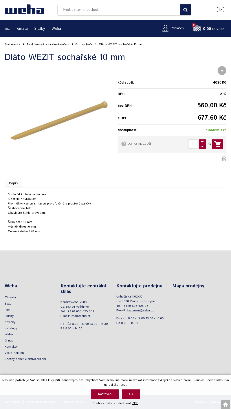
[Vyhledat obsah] (185, 9)
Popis (13, 183)
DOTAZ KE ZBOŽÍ (139, 144)
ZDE (135, 403)
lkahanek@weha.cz (140, 310)
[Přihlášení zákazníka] (172, 28)
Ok (131, 394)
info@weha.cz (81, 316)
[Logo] (24, 9)
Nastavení (105, 394)
